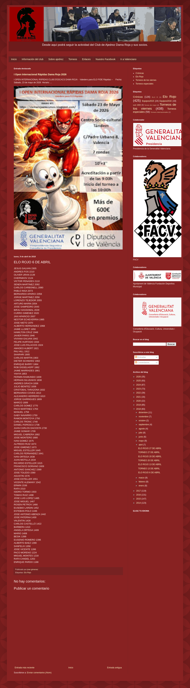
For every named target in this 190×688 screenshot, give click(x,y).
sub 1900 (137, 105)
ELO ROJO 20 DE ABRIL (150, 456)
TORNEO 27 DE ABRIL (149, 452)
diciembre (143, 412)
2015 (138, 499)
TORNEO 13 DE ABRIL (149, 468)
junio (141, 437)
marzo (142, 478)
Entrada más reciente (24, 667)
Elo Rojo (27, 572)
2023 (138, 389)
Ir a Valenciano (128, 59)
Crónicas (140, 73)
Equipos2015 (148, 101)
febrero (142, 481)
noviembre (144, 416)
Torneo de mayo (150, 105)
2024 (138, 385)
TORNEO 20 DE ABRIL (149, 460)
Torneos (72, 59)
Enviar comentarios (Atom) (39, 672)
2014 (138, 503)
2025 (138, 380)
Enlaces (86, 59)
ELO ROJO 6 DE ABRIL (149, 472)
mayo (141, 441)
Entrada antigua (114, 667)
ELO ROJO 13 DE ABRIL (150, 464)
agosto (142, 428)
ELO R (155, 97)
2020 (138, 401)
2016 (138, 495)
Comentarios (142, 362)
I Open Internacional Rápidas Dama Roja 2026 (40, 74)
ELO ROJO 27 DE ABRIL (150, 448)
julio (141, 432)
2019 (138, 405)
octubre (142, 420)
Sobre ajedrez (55, 59)
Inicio (14, 59)
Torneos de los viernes (146, 80)
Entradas (140, 357)
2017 (138, 491)
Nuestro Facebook (105, 59)
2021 (138, 397)
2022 (138, 393)
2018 (138, 409)
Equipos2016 (165, 101)
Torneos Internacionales (159, 112)
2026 (138, 377)
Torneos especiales (144, 84)
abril (141, 445)
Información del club (32, 59)
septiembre (144, 424)
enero (142, 485)
